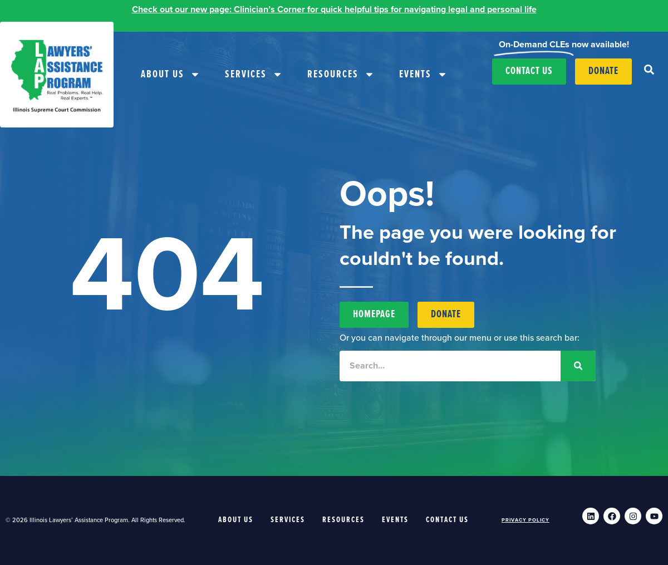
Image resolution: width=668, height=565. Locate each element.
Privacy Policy (525, 520)
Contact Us (447, 519)
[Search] (578, 366)
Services (254, 74)
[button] (649, 69)
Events (423, 74)
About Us (170, 74)
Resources (341, 74)
